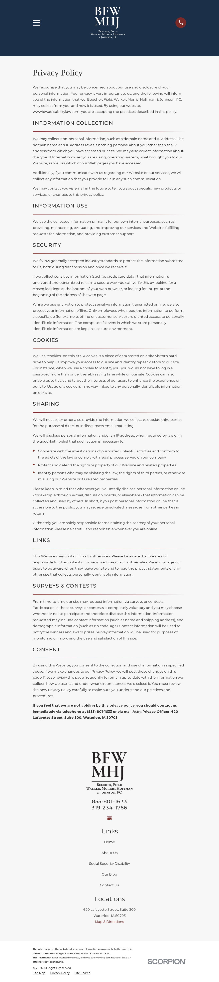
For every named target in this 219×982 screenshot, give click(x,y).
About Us (110, 853)
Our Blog (109, 874)
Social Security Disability (109, 864)
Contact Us (109, 885)
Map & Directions (109, 922)
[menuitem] (39, 973)
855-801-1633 (109, 801)
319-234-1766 (109, 807)
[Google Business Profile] (109, 818)
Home (109, 842)
